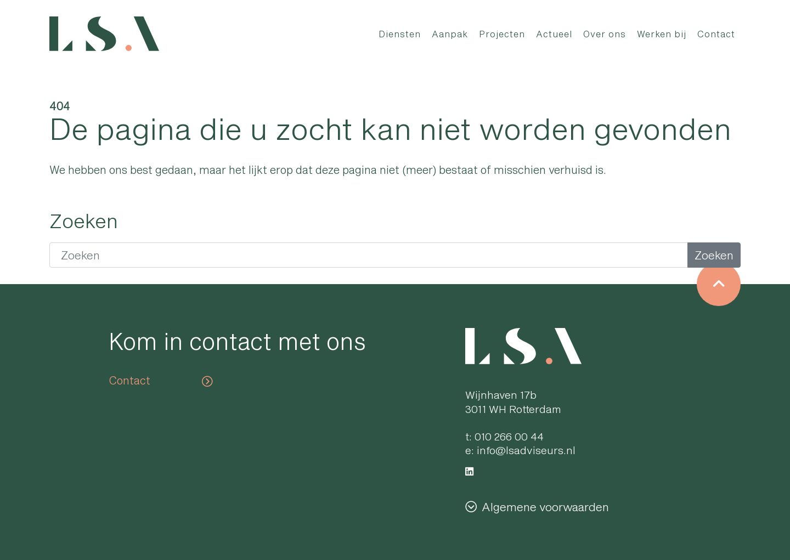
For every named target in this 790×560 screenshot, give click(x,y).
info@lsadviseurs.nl (526, 450)
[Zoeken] (368, 255)
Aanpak (450, 34)
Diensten (400, 34)
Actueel (554, 34)
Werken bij (661, 34)
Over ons (604, 34)
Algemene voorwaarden (545, 506)
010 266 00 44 (509, 436)
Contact (716, 34)
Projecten (502, 34)
